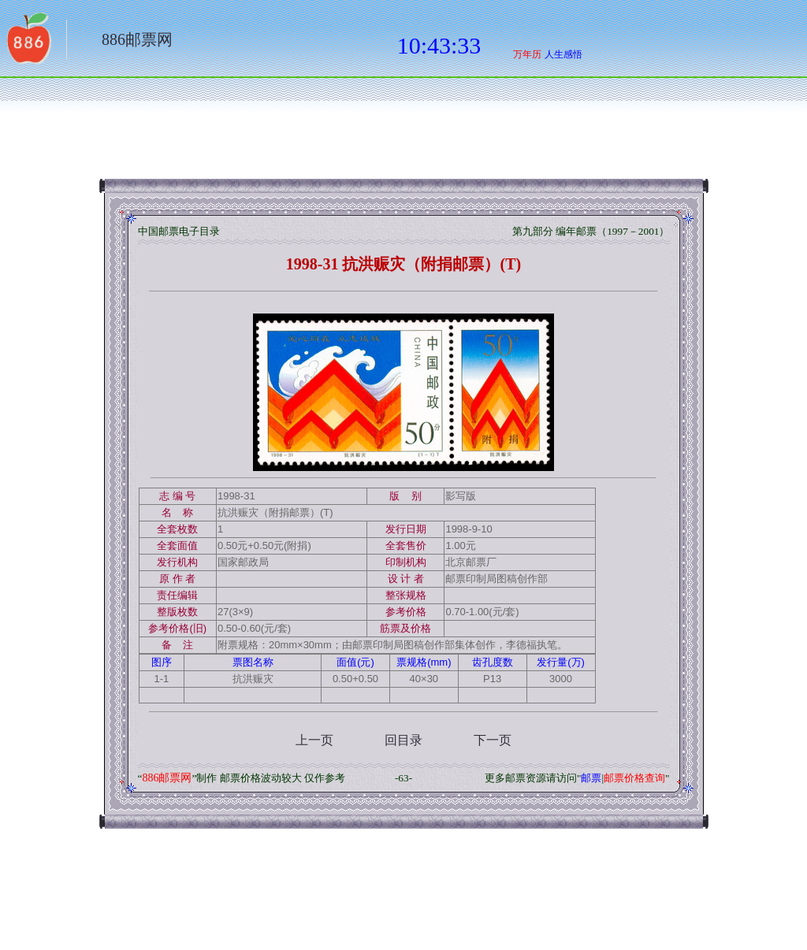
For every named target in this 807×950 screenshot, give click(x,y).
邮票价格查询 (634, 778)
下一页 (492, 740)
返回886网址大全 (27, 43)
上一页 (314, 740)
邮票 (591, 778)
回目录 (403, 740)
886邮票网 (137, 39)
